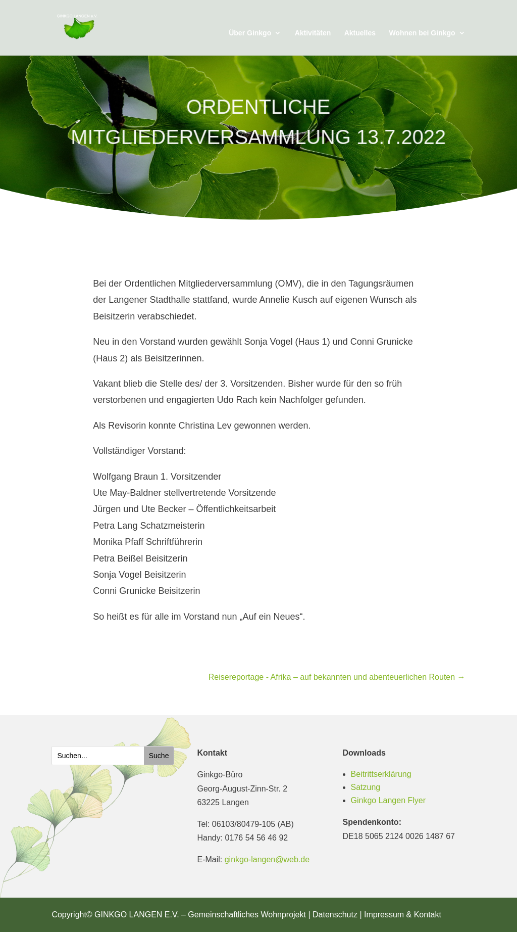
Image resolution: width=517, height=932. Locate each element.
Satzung (366, 787)
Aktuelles (360, 33)
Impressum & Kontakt (402, 914)
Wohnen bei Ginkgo (422, 33)
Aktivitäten (313, 33)
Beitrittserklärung (381, 774)
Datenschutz (335, 914)
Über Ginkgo (250, 33)
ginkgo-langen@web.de (267, 859)
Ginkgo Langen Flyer (388, 800)
